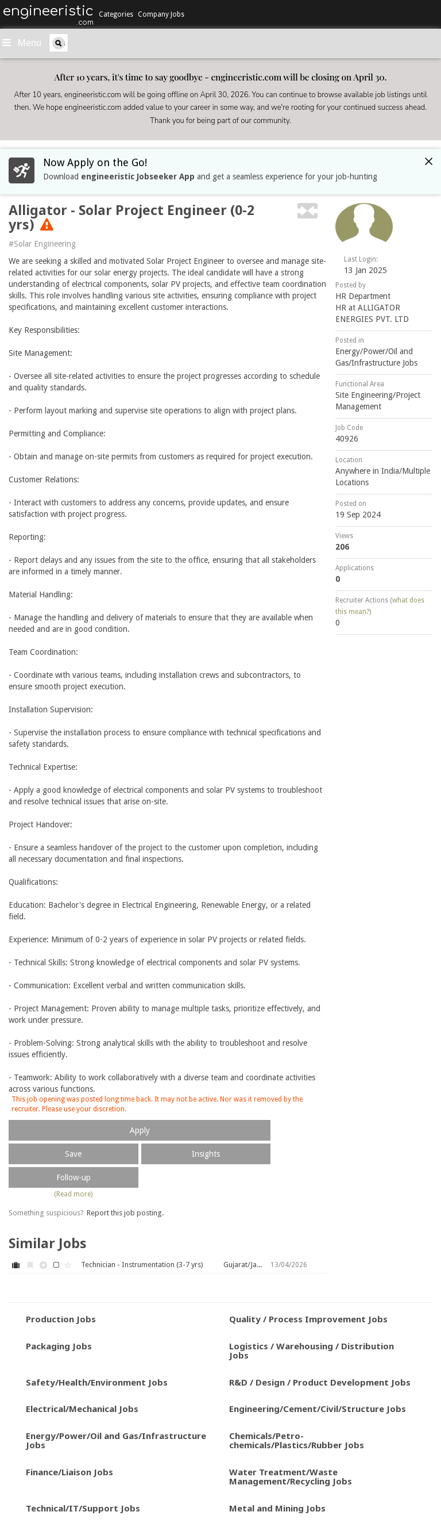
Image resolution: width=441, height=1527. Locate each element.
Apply (140, 1130)
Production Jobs (61, 1319)
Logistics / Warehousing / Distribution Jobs (311, 1350)
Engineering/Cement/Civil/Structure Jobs (317, 1408)
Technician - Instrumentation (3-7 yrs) (142, 1264)
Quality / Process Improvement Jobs (308, 1319)
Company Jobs (161, 14)
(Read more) (73, 1194)
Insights (206, 1153)
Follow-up (73, 1177)
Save (73, 1153)
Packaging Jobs (59, 1346)
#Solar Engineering (42, 243)
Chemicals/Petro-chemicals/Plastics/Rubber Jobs (296, 1440)
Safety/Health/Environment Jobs (97, 1382)
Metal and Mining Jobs (277, 1508)
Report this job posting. (125, 1212)
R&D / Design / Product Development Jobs (320, 1382)
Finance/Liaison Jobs (69, 1472)
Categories (116, 14)
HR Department (362, 296)
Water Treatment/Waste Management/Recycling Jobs (290, 1476)
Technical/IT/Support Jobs (83, 1508)
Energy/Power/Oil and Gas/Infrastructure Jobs (116, 1440)
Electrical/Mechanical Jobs (82, 1408)
